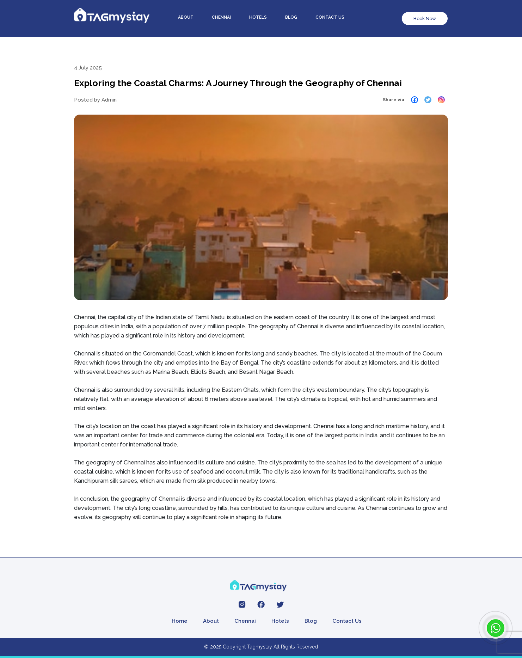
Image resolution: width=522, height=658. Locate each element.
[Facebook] (414, 99)
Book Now (424, 18)
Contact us (329, 17)
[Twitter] (427, 99)
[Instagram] (441, 99)
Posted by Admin (95, 100)
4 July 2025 (88, 68)
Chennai (221, 17)
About (186, 17)
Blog (291, 17)
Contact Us (347, 621)
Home (180, 621)
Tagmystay (259, 647)
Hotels (258, 17)
